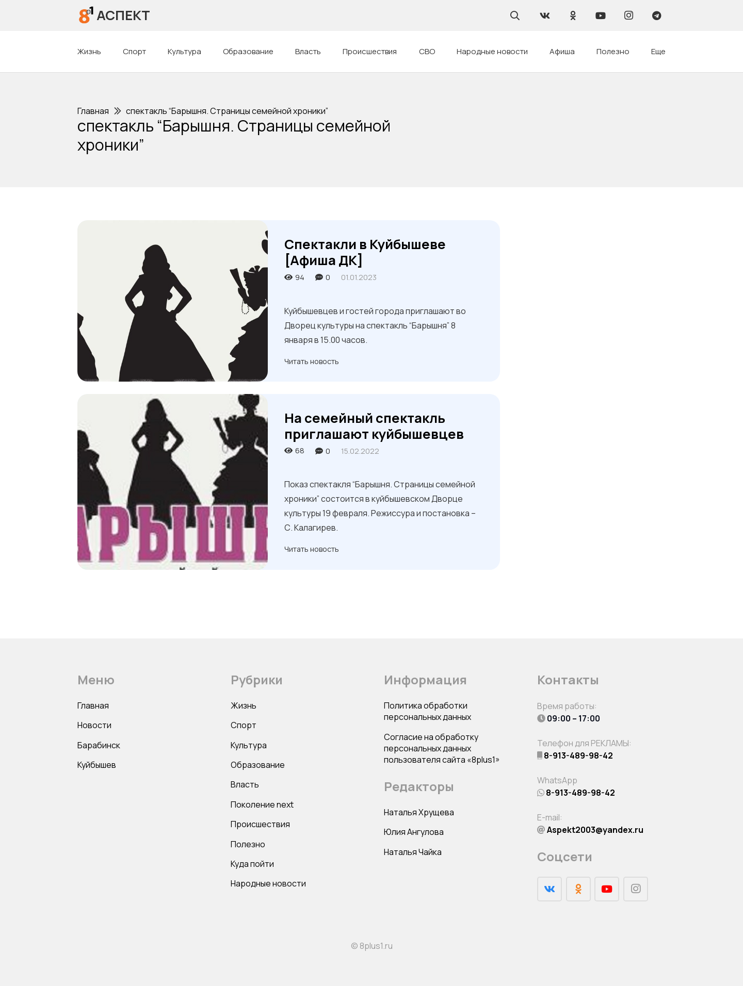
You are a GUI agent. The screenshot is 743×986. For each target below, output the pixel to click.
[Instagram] (628, 15)
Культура (249, 745)
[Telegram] (656, 15)
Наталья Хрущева (419, 812)
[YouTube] (600, 15)
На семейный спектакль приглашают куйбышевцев (374, 426)
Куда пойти (252, 863)
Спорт (243, 725)
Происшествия (260, 824)
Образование (258, 764)
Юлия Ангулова (414, 831)
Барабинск (98, 745)
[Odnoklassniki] (572, 15)
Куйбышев (96, 764)
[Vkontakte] (545, 15)
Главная (93, 705)
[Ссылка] (86, 15)
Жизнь (243, 705)
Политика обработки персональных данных (427, 711)
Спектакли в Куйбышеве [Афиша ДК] (365, 252)
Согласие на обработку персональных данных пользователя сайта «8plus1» (442, 748)
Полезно (248, 844)
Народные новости (268, 883)
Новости (94, 725)
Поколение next (262, 804)
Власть (245, 784)
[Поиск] (515, 15)
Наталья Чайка (413, 852)
